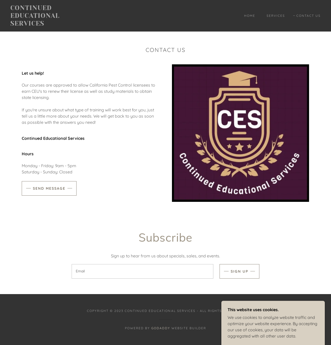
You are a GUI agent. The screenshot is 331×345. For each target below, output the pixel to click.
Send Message (49, 188)
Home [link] (249, 16)
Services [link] (276, 16)
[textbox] (142, 271)
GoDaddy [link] (160, 328)
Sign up (239, 271)
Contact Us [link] (308, 16)
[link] (52, 24)
